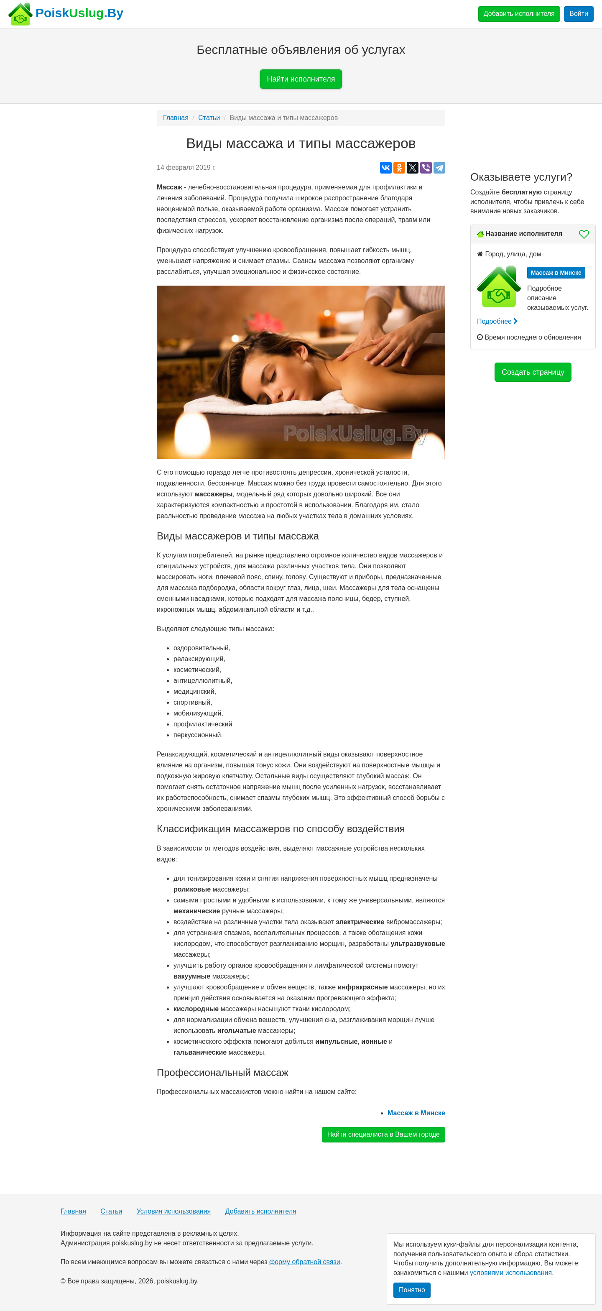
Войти (578, 13)
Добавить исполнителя (519, 13)
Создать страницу (533, 372)
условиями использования (511, 1272)
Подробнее (497, 321)
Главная (176, 117)
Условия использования (174, 1211)
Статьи (209, 117)
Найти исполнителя (301, 79)
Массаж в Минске (416, 1113)
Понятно (412, 1289)
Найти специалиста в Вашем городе (383, 1134)
